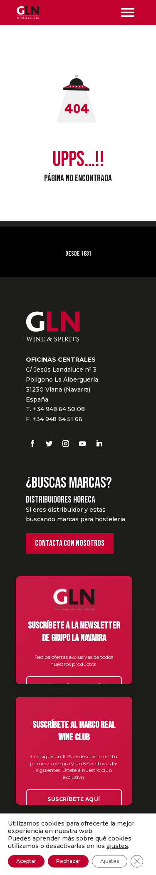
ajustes (117, 846)
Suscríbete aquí (73, 799)
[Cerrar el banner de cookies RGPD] (137, 861)
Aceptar (26, 861)
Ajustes (109, 861)
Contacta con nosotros (69, 543)
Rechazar (68, 861)
